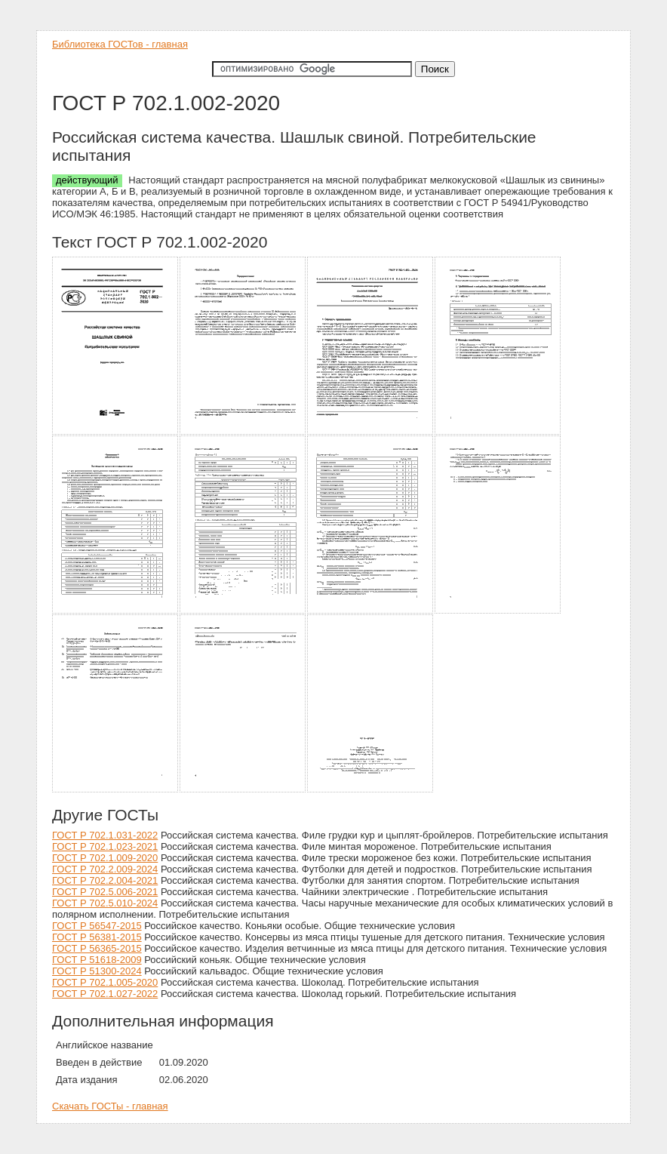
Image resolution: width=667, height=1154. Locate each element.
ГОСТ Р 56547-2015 (97, 925)
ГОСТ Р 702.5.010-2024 (105, 903)
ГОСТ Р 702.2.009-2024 (105, 869)
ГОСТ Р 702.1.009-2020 (105, 857)
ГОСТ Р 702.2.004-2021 (105, 880)
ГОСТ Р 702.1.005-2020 (105, 982)
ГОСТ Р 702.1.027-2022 (105, 993)
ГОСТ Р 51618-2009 (97, 959)
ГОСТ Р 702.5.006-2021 (105, 891)
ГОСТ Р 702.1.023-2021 (105, 846)
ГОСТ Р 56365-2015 (97, 948)
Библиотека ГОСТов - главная (120, 44)
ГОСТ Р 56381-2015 (97, 937)
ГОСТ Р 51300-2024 (97, 971)
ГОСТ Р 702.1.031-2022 (105, 835)
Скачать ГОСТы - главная (110, 1106)
